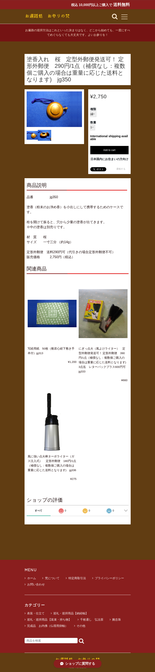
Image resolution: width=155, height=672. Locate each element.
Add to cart (109, 150)
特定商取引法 (76, 578)
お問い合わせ (35, 584)
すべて (38, 510)
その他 (81, 625)
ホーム (30, 578)
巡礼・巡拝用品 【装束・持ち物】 (49, 619)
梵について (51, 578)
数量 (93, 122)
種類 (93, 109)
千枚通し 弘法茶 (91, 619)
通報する (120, 169)
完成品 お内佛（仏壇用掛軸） (47, 625)
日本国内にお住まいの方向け (109, 159)
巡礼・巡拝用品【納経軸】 (70, 613)
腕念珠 (116, 619)
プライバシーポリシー (108, 578)
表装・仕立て (36, 613)
